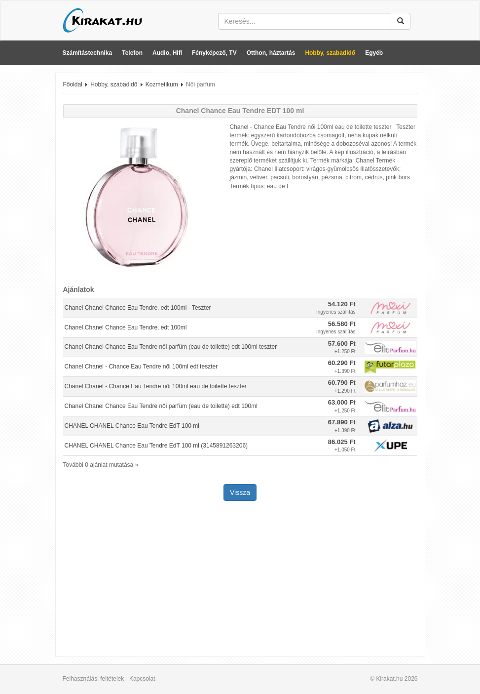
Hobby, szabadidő (330, 52)
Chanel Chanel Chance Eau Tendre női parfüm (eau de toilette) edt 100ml (161, 406)
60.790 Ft (342, 382)
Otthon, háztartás (271, 52)
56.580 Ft (342, 323)
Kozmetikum (162, 84)
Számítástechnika (87, 52)
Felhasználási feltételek (93, 678)
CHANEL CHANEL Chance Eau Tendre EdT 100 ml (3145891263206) (156, 445)
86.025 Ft (342, 442)
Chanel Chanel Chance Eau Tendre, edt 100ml (126, 327)
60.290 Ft (342, 363)
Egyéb (374, 52)
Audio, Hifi (167, 52)
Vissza (240, 492)
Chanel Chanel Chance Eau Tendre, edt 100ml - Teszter (138, 307)
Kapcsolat (142, 678)
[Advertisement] (240, 580)
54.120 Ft (342, 304)
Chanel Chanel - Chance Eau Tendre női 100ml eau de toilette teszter (156, 386)
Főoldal (72, 84)
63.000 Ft (342, 402)
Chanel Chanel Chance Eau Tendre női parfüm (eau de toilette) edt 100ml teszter (171, 346)
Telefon (132, 52)
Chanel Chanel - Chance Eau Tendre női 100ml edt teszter (141, 366)
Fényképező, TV (214, 52)
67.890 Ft (342, 422)
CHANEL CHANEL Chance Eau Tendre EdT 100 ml (132, 425)
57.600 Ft (342, 343)
